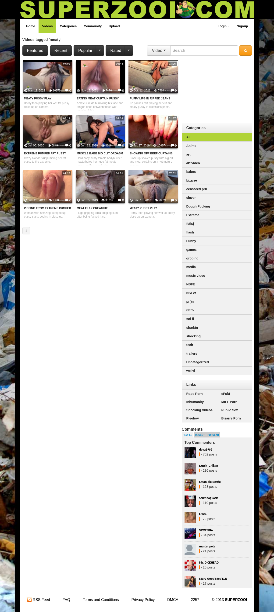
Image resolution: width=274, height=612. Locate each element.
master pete (207, 546)
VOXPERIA (206, 530)
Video (159, 50)
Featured (35, 50)
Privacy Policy (143, 600)
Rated (115, 50)
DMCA (172, 600)
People (187, 435)
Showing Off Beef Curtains (151, 153)
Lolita (203, 514)
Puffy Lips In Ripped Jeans (150, 98)
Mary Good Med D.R (213, 579)
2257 (195, 600)
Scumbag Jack (208, 498)
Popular (85, 50)
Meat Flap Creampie (92, 208)
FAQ (66, 600)
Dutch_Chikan (208, 466)
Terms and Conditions (101, 600)
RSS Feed (38, 600)
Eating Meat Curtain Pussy (98, 98)
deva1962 (205, 450)
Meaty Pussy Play (38, 98)
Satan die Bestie (210, 482)
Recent (60, 50)
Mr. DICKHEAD (209, 563)
